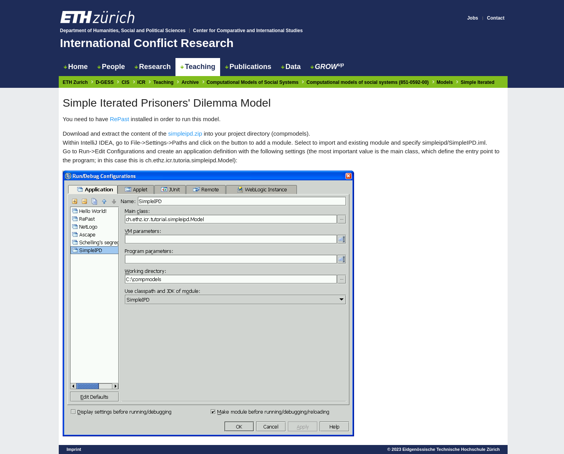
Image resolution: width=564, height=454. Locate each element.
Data (291, 67)
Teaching (197, 67)
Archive (190, 82)
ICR (141, 82)
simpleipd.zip (185, 133)
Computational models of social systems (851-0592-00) (367, 82)
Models (445, 82)
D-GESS (105, 82)
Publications (248, 67)
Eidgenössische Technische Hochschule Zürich (451, 449)
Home (75, 67)
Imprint (74, 449)
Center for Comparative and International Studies (248, 30)
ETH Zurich (75, 82)
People (111, 67)
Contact (495, 18)
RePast (119, 119)
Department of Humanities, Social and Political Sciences (123, 30)
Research (152, 67)
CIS (125, 82)
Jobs (472, 18)
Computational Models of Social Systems (253, 82)
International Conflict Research (146, 43)
